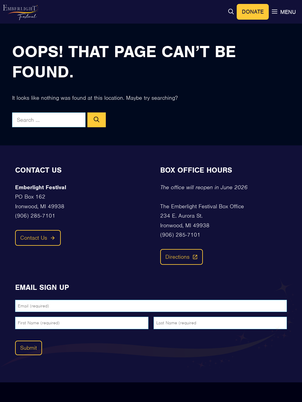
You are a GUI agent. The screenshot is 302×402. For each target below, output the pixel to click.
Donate (253, 11)
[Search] (96, 120)
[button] (231, 12)
